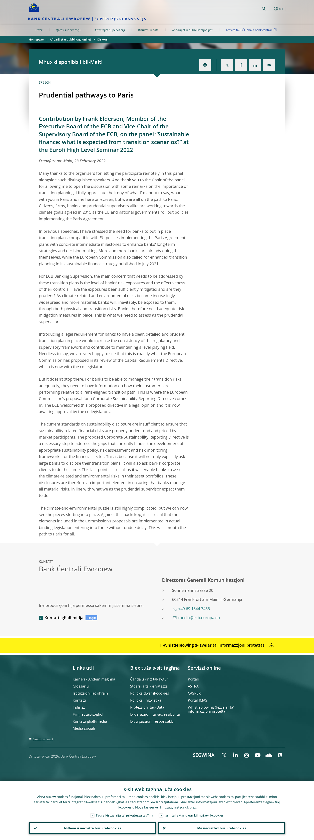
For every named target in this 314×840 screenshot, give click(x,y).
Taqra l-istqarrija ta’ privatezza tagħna (124, 815)
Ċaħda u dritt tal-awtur (149, 679)
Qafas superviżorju (68, 30)
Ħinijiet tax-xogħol (88, 714)
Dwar (38, 30)
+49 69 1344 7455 (194, 608)
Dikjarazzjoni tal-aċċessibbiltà (155, 714)
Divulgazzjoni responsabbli (152, 721)
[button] (271, 8)
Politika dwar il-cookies (149, 693)
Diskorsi (102, 39)
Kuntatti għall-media (90, 721)
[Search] (240, 8)
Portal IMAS (197, 700)
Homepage (36, 39)
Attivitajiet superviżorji (110, 30)
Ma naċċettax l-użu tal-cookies (221, 828)
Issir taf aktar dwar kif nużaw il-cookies (194, 815)
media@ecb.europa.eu (199, 617)
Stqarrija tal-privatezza (149, 686)
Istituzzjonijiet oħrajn (90, 693)
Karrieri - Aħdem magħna (94, 679)
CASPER (194, 693)
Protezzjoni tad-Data (147, 707)
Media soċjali (84, 728)
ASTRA (193, 686)
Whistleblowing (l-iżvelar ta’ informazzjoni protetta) (211, 709)
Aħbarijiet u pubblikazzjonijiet (192, 30)
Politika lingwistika (145, 700)
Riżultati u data (148, 30)
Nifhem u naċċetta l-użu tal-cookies (92, 828)
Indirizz (79, 707)
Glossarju (81, 686)
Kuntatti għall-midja (64, 617)
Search (264, 8)
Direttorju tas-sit (43, 739)
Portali (193, 679)
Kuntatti (79, 700)
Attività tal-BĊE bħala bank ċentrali (252, 30)
